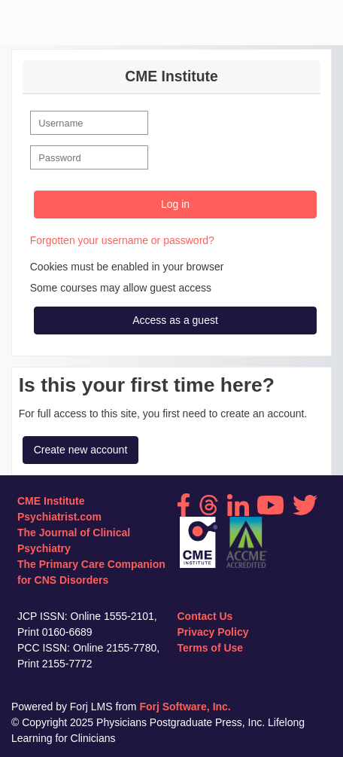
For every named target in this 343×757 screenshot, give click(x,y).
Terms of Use (211, 648)
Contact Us (205, 616)
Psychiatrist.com (59, 517)
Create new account (81, 450)
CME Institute (50, 501)
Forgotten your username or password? (122, 240)
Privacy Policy (213, 632)
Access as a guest (175, 320)
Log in (175, 204)
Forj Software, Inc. (184, 707)
